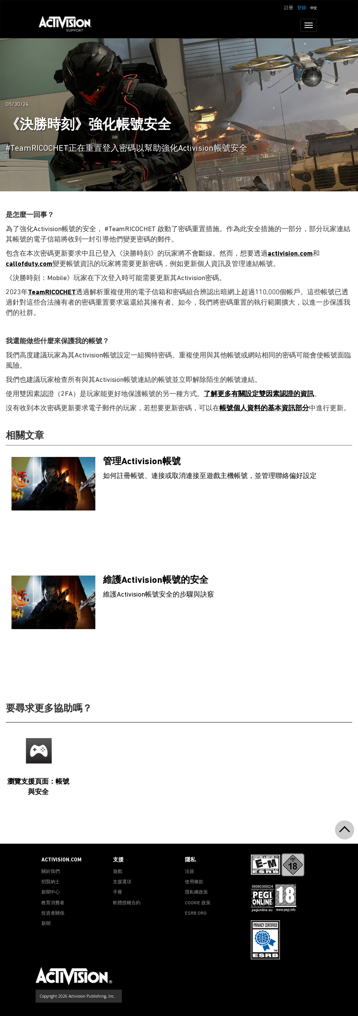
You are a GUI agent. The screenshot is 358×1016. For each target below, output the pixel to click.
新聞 (46, 923)
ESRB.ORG (196, 913)
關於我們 (50, 871)
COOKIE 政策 (198, 903)
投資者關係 (52, 913)
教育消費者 (52, 903)
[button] (313, 7)
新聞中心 (50, 892)
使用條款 (194, 882)
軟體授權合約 (127, 903)
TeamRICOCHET (52, 292)
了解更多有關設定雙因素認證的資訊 (259, 394)
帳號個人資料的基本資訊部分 (264, 408)
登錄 (301, 8)
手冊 (117, 892)
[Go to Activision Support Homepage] (69, 25)
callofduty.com (29, 264)
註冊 (288, 8)
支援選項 (122, 882)
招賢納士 (50, 882)
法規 (189, 871)
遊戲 (117, 871)
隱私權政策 (196, 892)
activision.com (290, 254)
